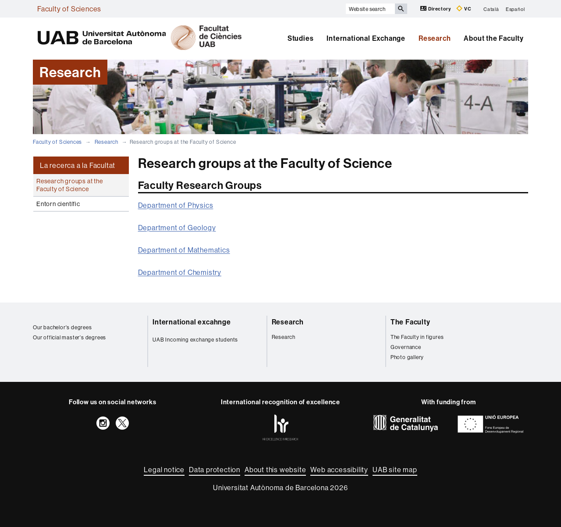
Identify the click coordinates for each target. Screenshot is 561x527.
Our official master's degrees (69, 337)
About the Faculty (494, 38)
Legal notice (164, 469)
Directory (436, 8)
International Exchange (366, 38)
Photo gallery (407, 357)
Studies (301, 38)
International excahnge (192, 321)
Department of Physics (175, 205)
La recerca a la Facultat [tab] (77, 165)
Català (491, 9)
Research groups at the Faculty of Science (69, 185)
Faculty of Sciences (69, 8)
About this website (275, 469)
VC (463, 8)
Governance (406, 347)
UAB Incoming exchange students (195, 339)
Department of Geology (177, 227)
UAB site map (395, 469)
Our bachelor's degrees (62, 327)
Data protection (214, 469)
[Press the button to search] (401, 9)
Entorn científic (58, 204)
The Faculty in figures (417, 337)
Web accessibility (339, 469)
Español (515, 9)
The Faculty (410, 321)
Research (435, 38)
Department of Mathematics (184, 250)
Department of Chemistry (179, 272)
